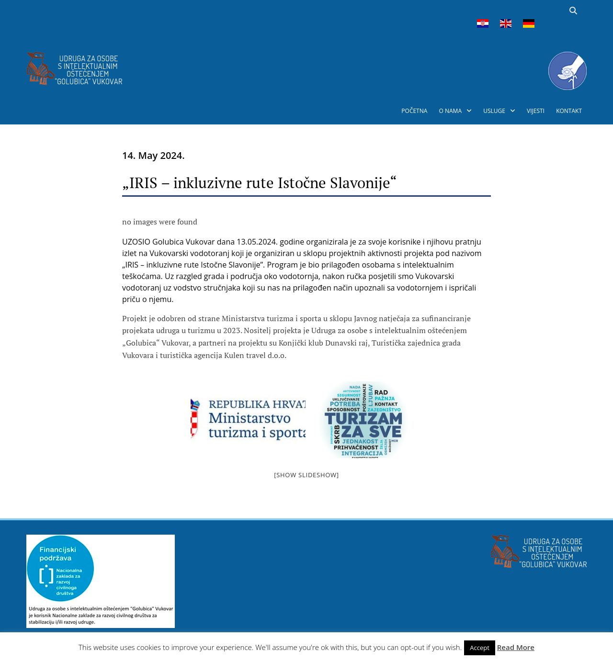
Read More (515, 647)
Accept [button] (479, 647)
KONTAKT (569, 111)
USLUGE (494, 111)
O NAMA (450, 111)
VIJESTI (536, 111)
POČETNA (414, 111)
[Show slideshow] (306, 475)
